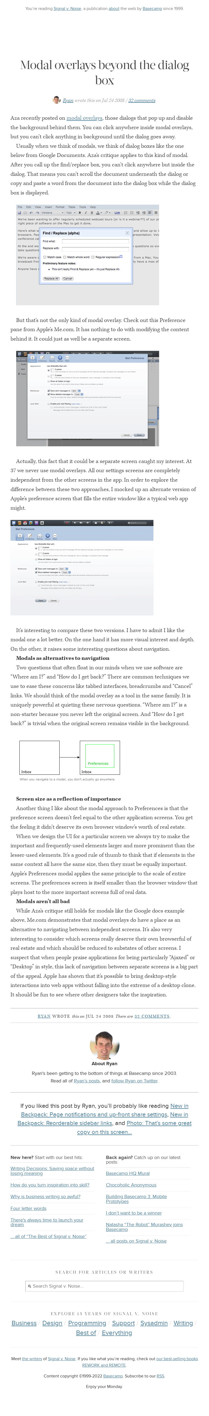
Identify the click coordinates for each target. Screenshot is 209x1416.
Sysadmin (154, 1323)
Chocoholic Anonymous (131, 1185)
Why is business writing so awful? (45, 1196)
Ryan (68, 100)
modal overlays (84, 118)
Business (24, 1323)
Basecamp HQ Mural (128, 1173)
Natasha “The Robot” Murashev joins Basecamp (144, 1227)
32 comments (141, 100)
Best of (86, 1333)
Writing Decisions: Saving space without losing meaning (52, 1171)
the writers (32, 1359)
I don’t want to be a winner (134, 1213)
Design (52, 1323)
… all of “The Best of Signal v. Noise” (49, 1236)
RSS (160, 1376)
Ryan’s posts (87, 1081)
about (114, 8)
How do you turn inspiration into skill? (50, 1185)
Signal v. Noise (67, 8)
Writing (183, 1323)
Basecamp (152, 8)
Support (123, 1323)
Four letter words (28, 1208)
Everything (117, 1333)
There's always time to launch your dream (47, 1222)
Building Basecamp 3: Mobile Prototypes (136, 1199)
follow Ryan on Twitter (134, 1081)
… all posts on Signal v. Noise (136, 1241)
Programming (87, 1323)
